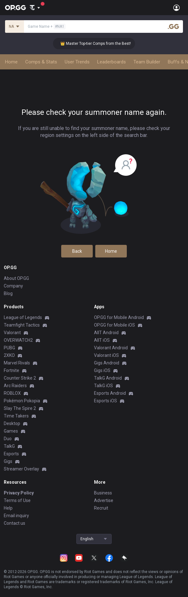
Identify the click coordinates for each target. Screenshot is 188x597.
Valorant (12, 332)
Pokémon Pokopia (22, 400)
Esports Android (110, 393)
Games (11, 431)
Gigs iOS (102, 370)
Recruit (101, 508)
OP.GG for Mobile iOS (114, 325)
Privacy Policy (19, 492)
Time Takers (16, 415)
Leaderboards (111, 62)
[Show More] (34, 7)
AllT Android (106, 332)
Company (13, 285)
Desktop (12, 423)
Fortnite (11, 370)
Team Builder (146, 62)
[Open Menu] (176, 7)
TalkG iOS (103, 385)
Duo (8, 438)
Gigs (8, 461)
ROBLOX (12, 393)
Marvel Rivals (17, 362)
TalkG (9, 446)
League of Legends (23, 317)
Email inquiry (16, 515)
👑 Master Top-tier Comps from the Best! (100, 43)
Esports (11, 453)
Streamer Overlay (21, 468)
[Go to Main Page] (15, 7)
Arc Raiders (15, 385)
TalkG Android (108, 378)
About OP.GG (16, 278)
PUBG (9, 347)
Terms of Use (17, 500)
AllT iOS (102, 340)
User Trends (77, 62)
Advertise (103, 500)
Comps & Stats (41, 62)
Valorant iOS (106, 355)
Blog (8, 293)
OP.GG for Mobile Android (119, 317)
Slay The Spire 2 (20, 408)
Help (8, 508)
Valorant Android (111, 347)
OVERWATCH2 (18, 340)
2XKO (9, 355)
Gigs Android (106, 362)
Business (103, 492)
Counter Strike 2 (20, 378)
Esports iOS (105, 400)
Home (11, 62)
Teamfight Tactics (22, 325)
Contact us (14, 523)
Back (77, 251)
